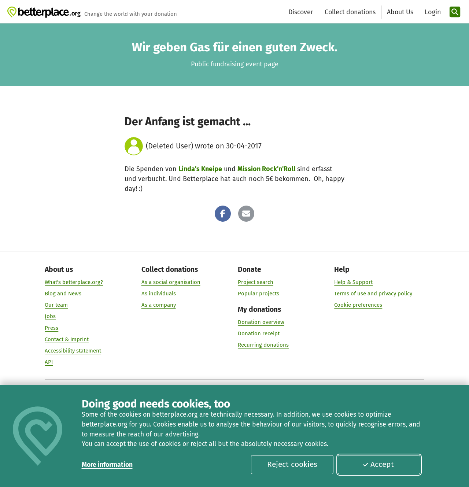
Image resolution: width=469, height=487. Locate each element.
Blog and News (63, 293)
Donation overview (261, 322)
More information (107, 465)
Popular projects (258, 293)
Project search (255, 282)
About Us (400, 12)
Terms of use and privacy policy (373, 293)
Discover (300, 12)
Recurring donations (263, 345)
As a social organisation (170, 282)
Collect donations (350, 12)
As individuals (158, 293)
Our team (56, 305)
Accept (378, 464)
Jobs (50, 316)
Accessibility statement (73, 350)
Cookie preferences (358, 305)
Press (51, 328)
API (49, 362)
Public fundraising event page (234, 64)
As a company (158, 305)
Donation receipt (259, 334)
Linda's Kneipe (200, 169)
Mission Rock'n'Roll (266, 169)
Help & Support (353, 282)
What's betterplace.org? (74, 282)
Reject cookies (292, 464)
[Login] (432, 12)
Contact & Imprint (67, 339)
